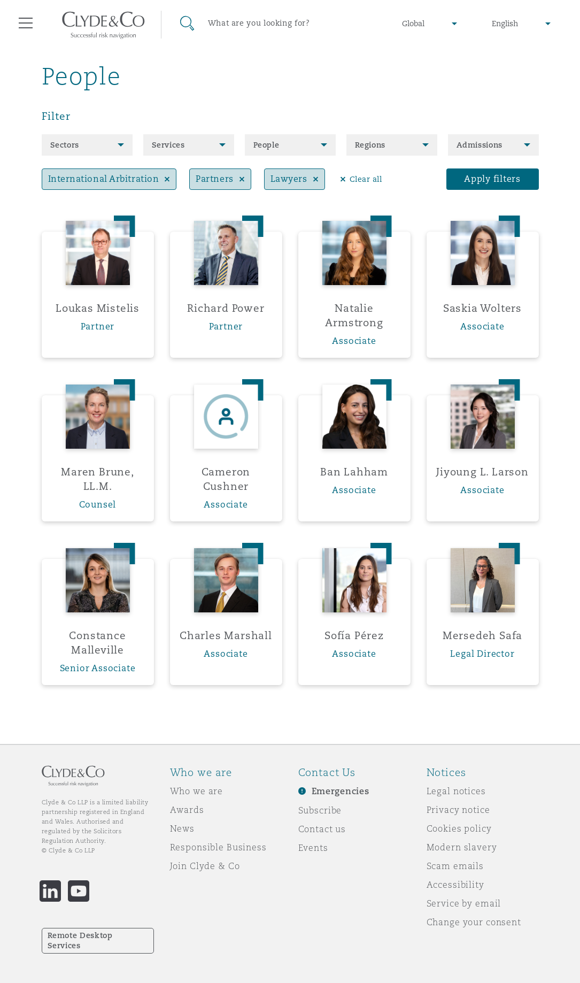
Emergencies (340, 791)
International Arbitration (103, 179)
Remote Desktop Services (80, 940)
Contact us (322, 829)
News (182, 828)
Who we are (196, 791)
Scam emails (455, 866)
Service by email (464, 903)
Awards (187, 809)
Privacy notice (458, 809)
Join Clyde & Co (205, 866)
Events (313, 847)
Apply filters (492, 179)
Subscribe (320, 810)
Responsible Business (218, 847)
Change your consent (474, 922)
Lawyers (288, 179)
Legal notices (456, 791)
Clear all (366, 179)
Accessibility (455, 884)
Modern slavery (462, 847)
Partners (214, 179)
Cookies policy (459, 828)
